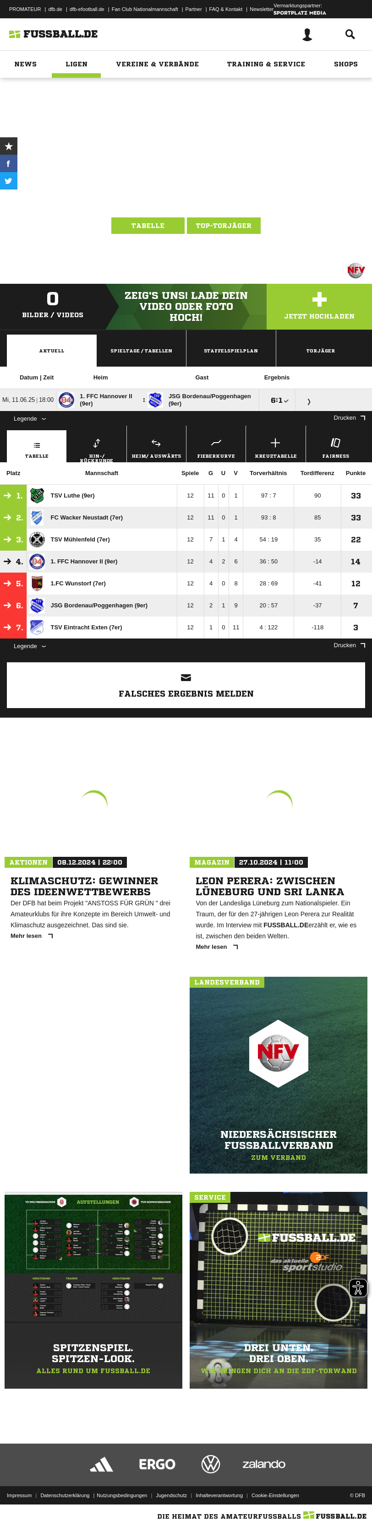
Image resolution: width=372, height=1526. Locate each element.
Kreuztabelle (276, 447)
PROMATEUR (25, 9)
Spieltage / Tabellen (141, 350)
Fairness (336, 447)
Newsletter (262, 9)
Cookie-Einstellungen (275, 1495)
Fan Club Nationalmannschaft (145, 9)
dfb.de (55, 9)
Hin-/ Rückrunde (96, 449)
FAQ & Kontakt (226, 9)
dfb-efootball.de (87, 9)
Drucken (349, 417)
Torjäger (320, 350)
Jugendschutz (171, 1495)
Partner (194, 9)
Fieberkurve (216, 447)
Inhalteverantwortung (219, 1495)
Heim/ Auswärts (156, 447)
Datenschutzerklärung (64, 1495)
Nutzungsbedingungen (122, 1495)
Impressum (19, 1495)
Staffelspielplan (231, 350)
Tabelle (147, 225)
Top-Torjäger (224, 225)
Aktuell (51, 350)
